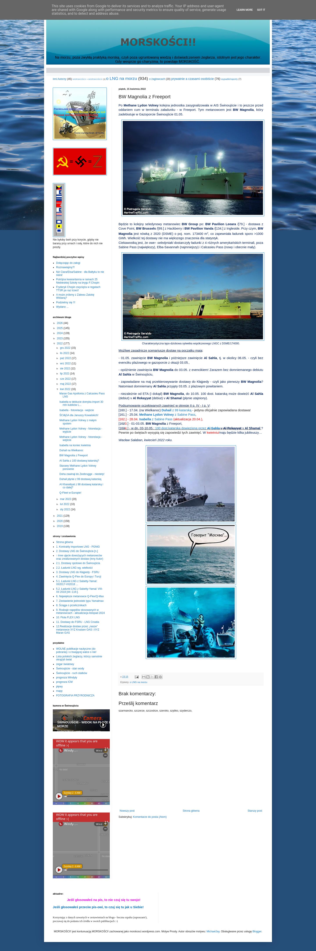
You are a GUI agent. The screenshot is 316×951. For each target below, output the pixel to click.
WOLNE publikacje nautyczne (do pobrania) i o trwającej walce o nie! (76, 650)
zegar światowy (65, 664)
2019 (60, 526)
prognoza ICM (64, 681)
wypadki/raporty (229, 79)
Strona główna (191, 810)
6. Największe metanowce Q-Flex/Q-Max (80, 596)
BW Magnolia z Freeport (73, 455)
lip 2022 (65, 373)
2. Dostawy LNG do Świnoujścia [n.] (77, 551)
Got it (261, 9)
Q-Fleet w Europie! (70, 492)
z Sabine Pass (156, 419)
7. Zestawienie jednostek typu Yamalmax (80, 600)
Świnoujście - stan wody (70, 668)
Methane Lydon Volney (167, 414)
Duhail (176, 410)
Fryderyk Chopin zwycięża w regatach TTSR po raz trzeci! (78, 289)
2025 (60, 328)
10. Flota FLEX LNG (68, 617)
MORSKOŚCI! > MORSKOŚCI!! (87, 79)
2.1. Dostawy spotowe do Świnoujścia (78, 563)
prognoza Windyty (66, 677)
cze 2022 (65, 378)
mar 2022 (66, 499)
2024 (60, 333)
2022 (60, 343)
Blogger (256, 931)
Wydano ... (62, 306)
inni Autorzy (59, 79)
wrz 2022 (65, 363)
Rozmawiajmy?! (65, 267)
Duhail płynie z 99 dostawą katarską (80, 479)
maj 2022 (66, 383)
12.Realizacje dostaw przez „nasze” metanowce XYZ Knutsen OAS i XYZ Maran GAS (77, 629)
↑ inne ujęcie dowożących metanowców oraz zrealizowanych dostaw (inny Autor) (79, 557)
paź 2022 (66, 358)
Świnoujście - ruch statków (71, 673)
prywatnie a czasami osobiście (192, 79)
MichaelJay (212, 931)
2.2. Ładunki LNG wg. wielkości (74, 567)
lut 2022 (65, 504)
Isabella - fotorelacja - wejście (76, 410)
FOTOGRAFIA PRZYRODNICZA (75, 695)
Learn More (245, 9)
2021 (60, 515)
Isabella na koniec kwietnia (75, 445)
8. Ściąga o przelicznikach (71, 605)
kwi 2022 (65, 389)
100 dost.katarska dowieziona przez (187, 428)
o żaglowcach (157, 79)
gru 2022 (65, 347)
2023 (60, 338)
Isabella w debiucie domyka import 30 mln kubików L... (81, 403)
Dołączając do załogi (68, 262)
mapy (59, 690)
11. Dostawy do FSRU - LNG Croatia (77, 622)
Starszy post (255, 810)
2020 (60, 521)
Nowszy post (127, 810)
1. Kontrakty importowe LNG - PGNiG (78, 546)
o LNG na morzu (121, 78)
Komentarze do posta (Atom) (150, 816)
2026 (60, 323)
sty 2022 (65, 509)
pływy (59, 686)
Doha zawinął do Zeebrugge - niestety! (81, 474)
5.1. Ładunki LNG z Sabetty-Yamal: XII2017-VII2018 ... (76, 583)
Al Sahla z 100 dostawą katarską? (79, 460)
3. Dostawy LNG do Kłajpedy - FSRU (77, 572)
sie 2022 (65, 368)
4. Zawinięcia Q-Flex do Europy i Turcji (78, 576)
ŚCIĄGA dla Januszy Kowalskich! (78, 415)
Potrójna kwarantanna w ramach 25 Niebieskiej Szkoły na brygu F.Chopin (77, 281)
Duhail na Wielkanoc (71, 450)
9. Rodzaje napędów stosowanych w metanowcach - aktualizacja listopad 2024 (80, 611)
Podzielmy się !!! (65, 302)
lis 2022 (65, 353)
